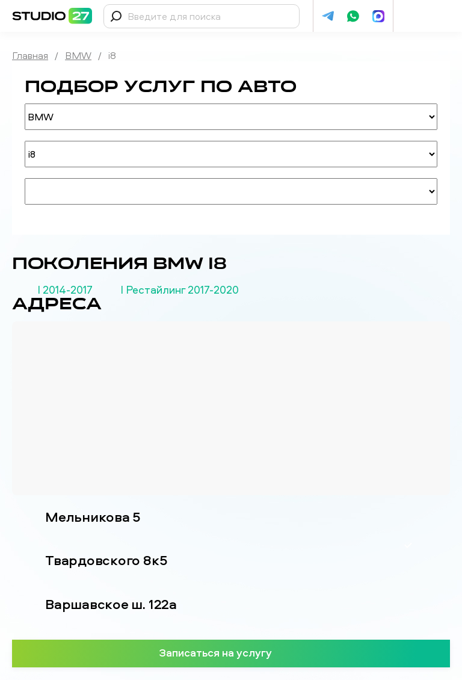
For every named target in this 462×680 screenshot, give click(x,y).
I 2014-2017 (65, 290)
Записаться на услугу (231, 652)
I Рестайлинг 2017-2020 (179, 290)
